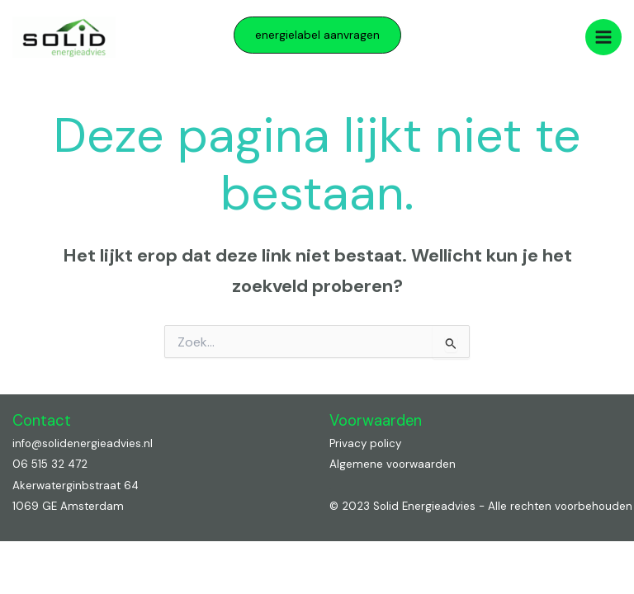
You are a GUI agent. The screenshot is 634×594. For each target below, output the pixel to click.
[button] (317, 35)
